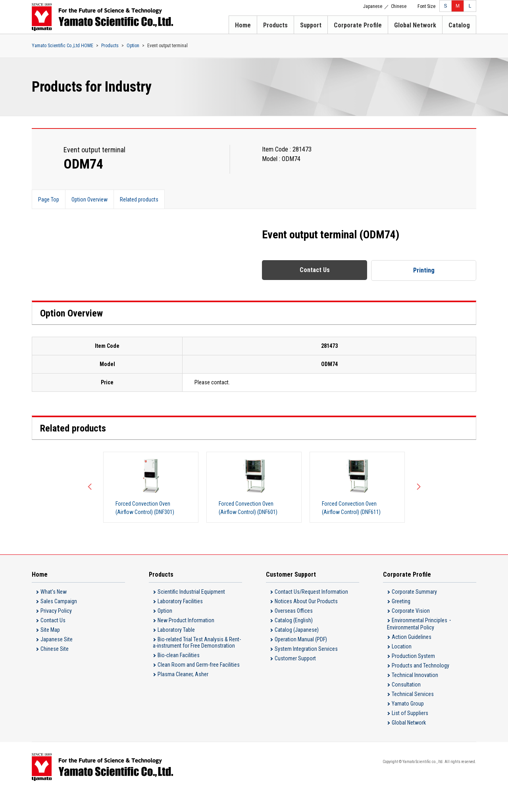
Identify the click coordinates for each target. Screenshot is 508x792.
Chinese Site (54, 649)
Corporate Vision (411, 611)
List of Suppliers (410, 713)
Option (133, 45)
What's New (53, 592)
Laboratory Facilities (180, 601)
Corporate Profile (358, 25)
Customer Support (295, 658)
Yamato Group (408, 703)
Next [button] (417, 487)
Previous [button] (91, 487)
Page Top (48, 199)
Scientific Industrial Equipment (191, 592)
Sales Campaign (58, 601)
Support (310, 25)
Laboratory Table (176, 630)
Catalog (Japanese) (297, 630)
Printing (424, 270)
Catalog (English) (294, 620)
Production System (413, 656)
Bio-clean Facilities (179, 655)
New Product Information (186, 620)
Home (243, 25)
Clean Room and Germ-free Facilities (199, 665)
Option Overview (89, 199)
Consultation (406, 684)
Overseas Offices (294, 611)
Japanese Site (56, 639)
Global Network (415, 25)
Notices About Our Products (306, 601)
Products (275, 25)
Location (402, 646)
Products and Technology (420, 665)
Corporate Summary (414, 592)
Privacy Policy (56, 611)
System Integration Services (306, 649)
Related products (139, 199)
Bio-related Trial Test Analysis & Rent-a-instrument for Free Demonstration (197, 642)
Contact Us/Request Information (311, 592)
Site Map (50, 630)
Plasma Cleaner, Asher (183, 674)
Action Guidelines (411, 637)
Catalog (459, 25)
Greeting (401, 601)
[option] (150, 487)
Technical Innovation (415, 675)
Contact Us (315, 270)
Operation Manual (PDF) (301, 639)
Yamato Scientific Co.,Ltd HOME (62, 45)
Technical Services (413, 694)
